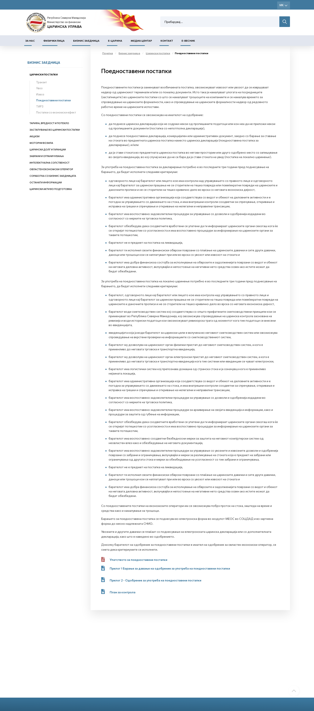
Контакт (167, 40)
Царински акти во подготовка (51, 189)
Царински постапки (44, 74)
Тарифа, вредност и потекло (49, 123)
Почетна (107, 53)
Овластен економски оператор (51, 169)
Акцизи (35, 136)
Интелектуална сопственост (50, 162)
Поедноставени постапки (53, 100)
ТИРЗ (39, 106)
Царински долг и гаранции (48, 149)
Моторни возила (41, 142)
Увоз (39, 88)
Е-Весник (188, 40)
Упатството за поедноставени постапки (138, 559)
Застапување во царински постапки (55, 129)
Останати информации (46, 182)
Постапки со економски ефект (56, 112)
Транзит (41, 82)
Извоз (40, 94)
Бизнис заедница (86, 40)
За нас (30, 40)
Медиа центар (141, 40)
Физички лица (54, 40)
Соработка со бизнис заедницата (53, 175)
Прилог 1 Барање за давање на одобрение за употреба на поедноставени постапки (170, 568)
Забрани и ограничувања (47, 156)
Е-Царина (115, 40)
